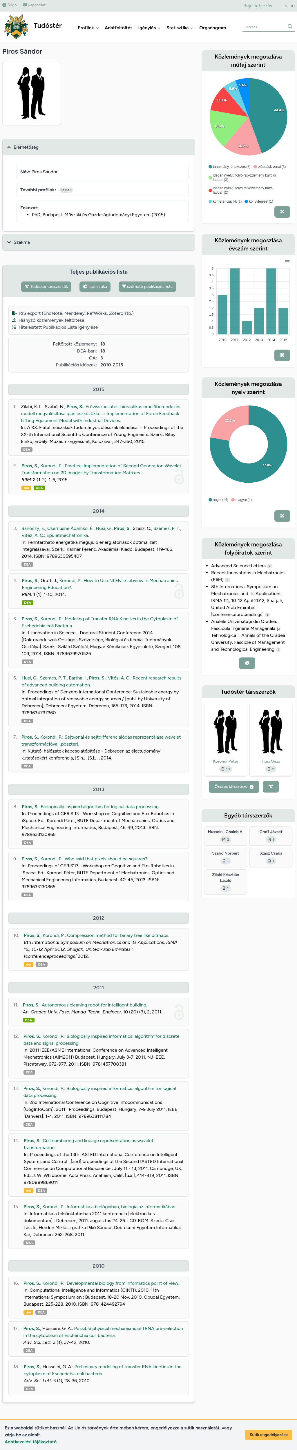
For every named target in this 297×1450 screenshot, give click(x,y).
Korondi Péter (225, 761)
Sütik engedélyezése (269, 1434)
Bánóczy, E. (33, 528)
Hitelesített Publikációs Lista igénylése (55, 327)
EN (284, 6)
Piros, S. (74, 406)
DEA (26, 450)
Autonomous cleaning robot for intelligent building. (94, 1005)
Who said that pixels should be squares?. (106, 859)
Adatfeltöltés (119, 27)
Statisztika (179, 27)
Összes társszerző (234, 786)
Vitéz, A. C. (32, 535)
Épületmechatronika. (67, 535)
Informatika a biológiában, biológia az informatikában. (121, 1206)
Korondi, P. (51, 465)
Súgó (9, 5)
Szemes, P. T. (166, 528)
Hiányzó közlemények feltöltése (48, 320)
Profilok (88, 27)
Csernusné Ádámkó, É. (70, 528)
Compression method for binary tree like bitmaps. (118, 935)
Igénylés (149, 27)
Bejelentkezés (257, 5)
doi (26, 488)
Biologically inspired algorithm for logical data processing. (100, 806)
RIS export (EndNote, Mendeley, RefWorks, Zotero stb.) (73, 313)
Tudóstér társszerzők (46, 286)
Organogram (212, 27)
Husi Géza (271, 761)
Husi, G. (104, 528)
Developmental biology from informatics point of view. (123, 1283)
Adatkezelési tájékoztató (31, 1441)
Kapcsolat (34, 5)
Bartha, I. (78, 678)
